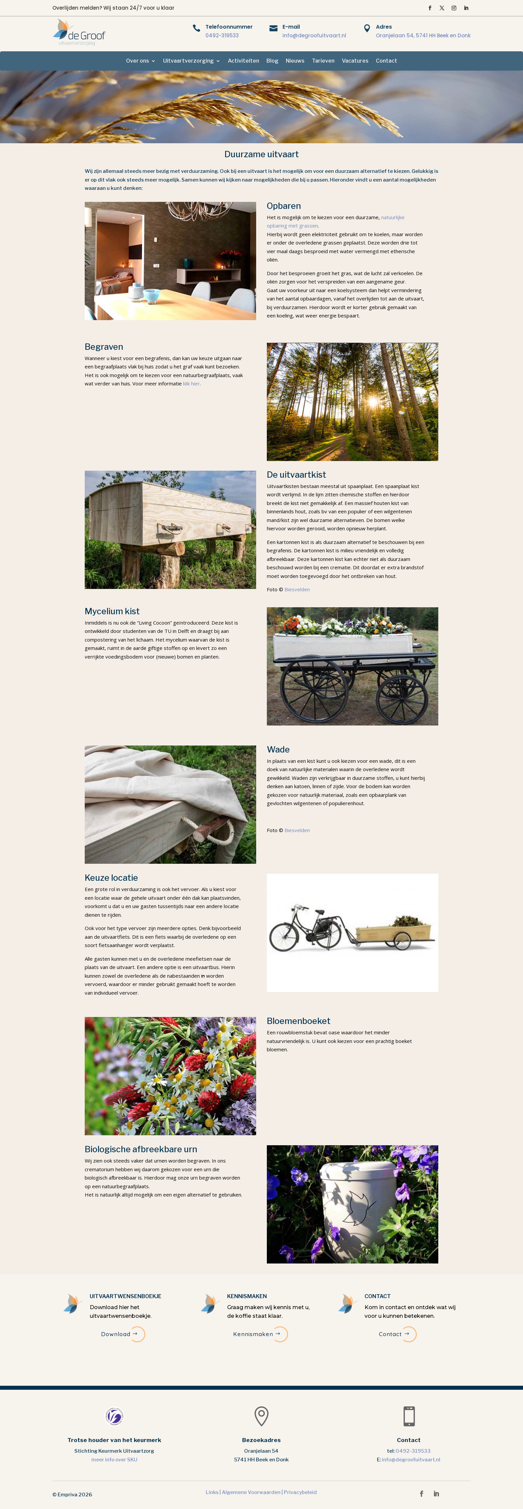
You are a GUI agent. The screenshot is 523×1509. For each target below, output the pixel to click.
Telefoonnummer (229, 27)
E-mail (291, 27)
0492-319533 (222, 35)
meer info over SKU (114, 1460)
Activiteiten (243, 61)
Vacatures (355, 61)
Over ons (137, 61)
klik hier (191, 383)
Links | (214, 1492)
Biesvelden (297, 589)
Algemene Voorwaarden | (253, 1492)
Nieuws (295, 61)
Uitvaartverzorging (188, 61)
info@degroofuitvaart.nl (314, 35)
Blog (273, 61)
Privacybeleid (300, 1492)
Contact (386, 61)
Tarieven (323, 61)
